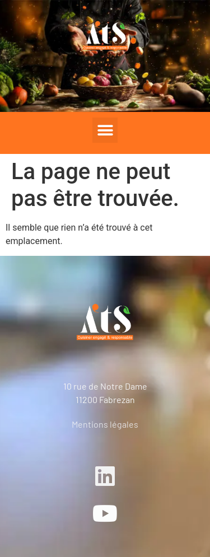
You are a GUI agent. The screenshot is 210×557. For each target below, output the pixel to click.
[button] (105, 130)
